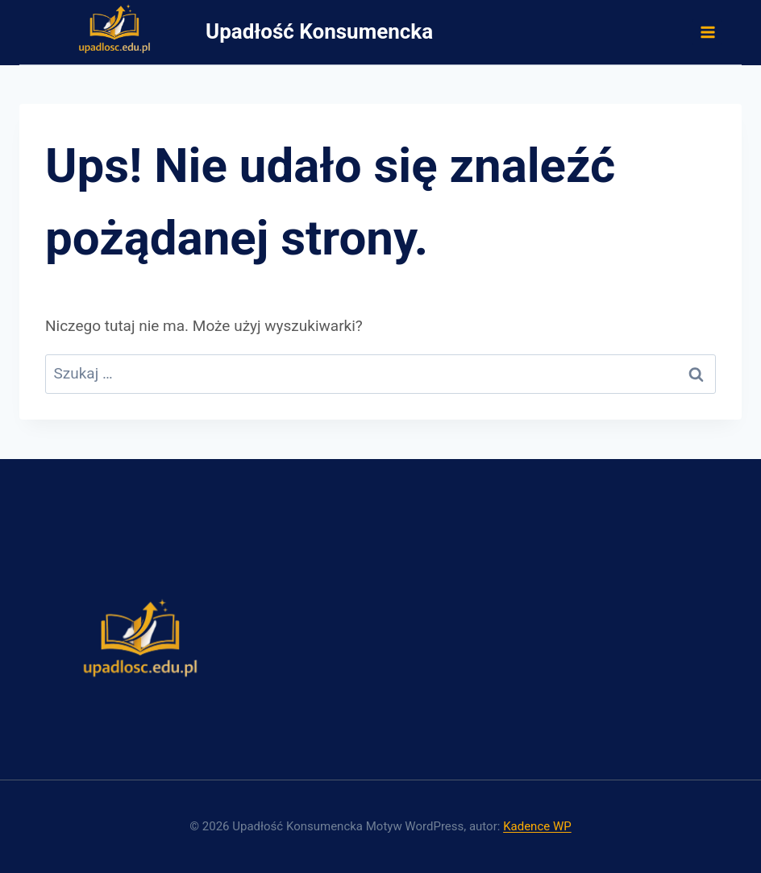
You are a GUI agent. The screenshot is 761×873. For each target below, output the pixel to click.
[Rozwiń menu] (707, 31)
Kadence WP (537, 826)
